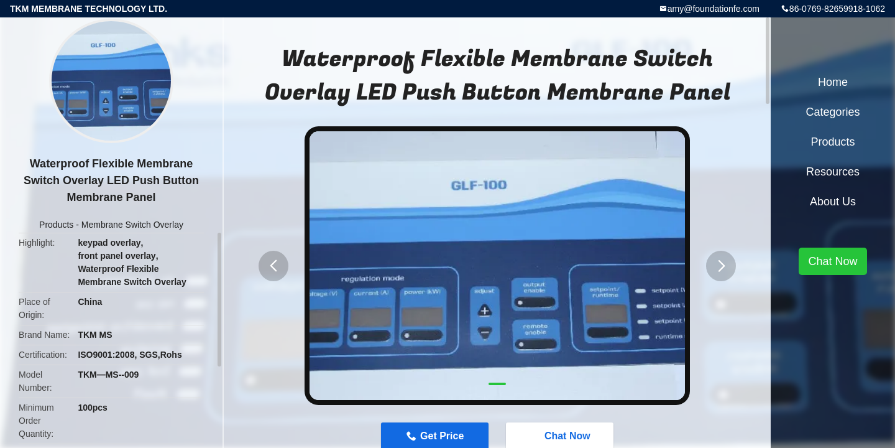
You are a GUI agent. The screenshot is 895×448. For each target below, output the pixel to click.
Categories (833, 112)
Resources (833, 172)
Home (833, 82)
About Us (833, 201)
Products (56, 225)
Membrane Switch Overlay (132, 225)
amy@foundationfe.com (714, 9)
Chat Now (832, 261)
